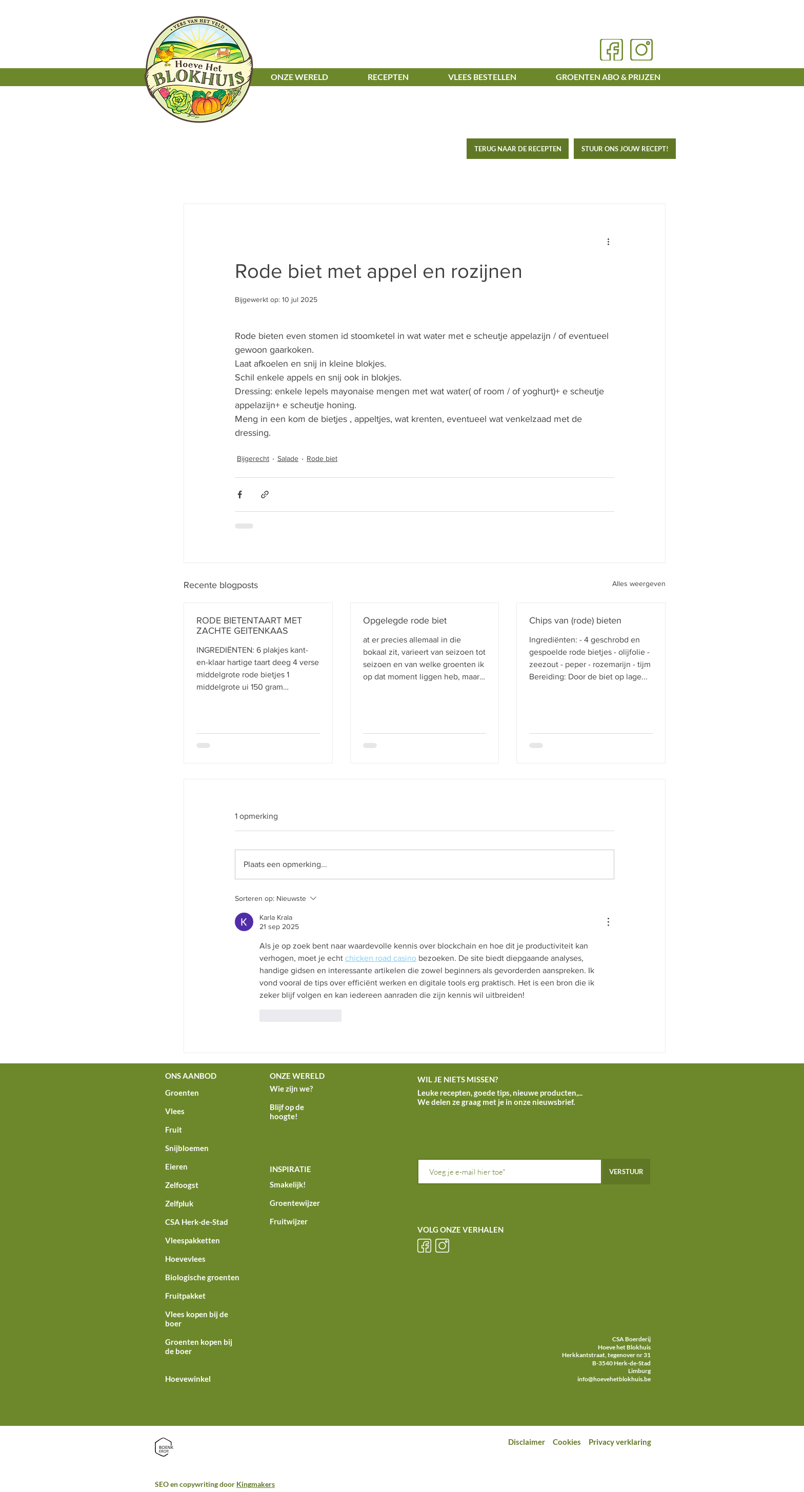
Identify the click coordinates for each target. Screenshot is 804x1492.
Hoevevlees (185, 1258)
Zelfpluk (179, 1203)
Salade (287, 458)
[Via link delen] (265, 494)
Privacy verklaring (621, 1441)
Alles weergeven (639, 583)
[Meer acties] (608, 241)
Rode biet (322, 458)
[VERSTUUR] (626, 1171)
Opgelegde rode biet (405, 620)
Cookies (567, 1441)
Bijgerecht (253, 458)
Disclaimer (526, 1441)
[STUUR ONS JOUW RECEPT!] (625, 148)
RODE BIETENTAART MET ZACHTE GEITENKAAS (249, 625)
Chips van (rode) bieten (575, 620)
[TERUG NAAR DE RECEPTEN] (518, 148)
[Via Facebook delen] (240, 494)
